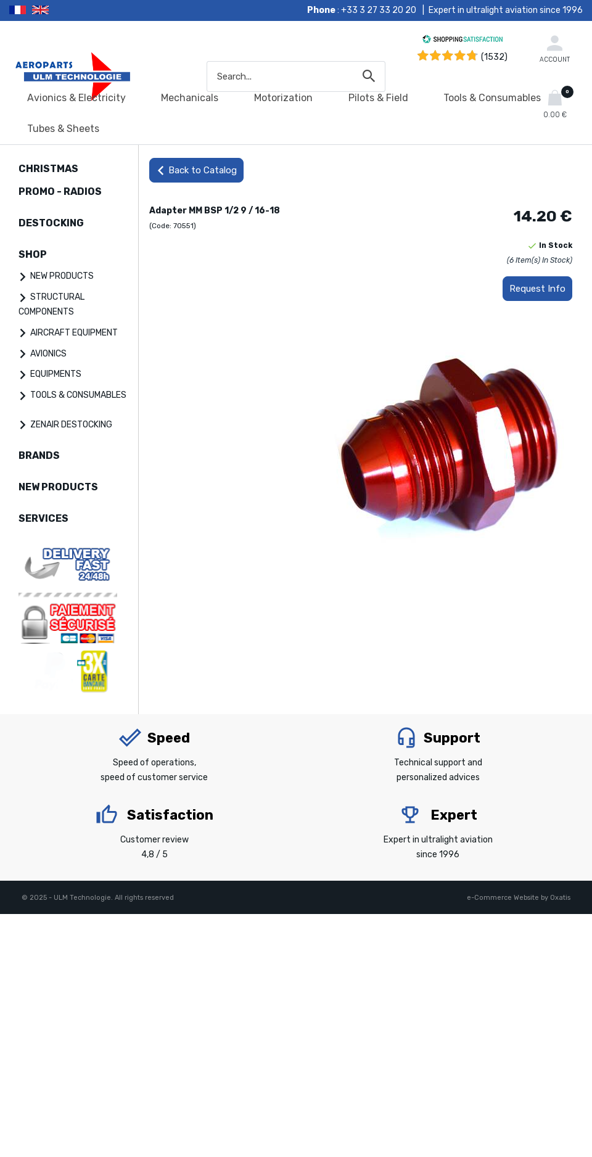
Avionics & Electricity (76, 98)
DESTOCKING (51, 223)
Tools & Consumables (492, 98)
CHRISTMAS (48, 169)
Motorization (283, 98)
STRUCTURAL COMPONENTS (51, 304)
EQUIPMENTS (55, 374)
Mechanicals (189, 98)
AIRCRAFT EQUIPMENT (74, 332)
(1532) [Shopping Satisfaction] (494, 57)
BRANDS (39, 455)
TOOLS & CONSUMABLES (78, 395)
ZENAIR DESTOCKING (71, 424)
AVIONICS (48, 353)
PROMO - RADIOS (60, 191)
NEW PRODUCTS (62, 276)
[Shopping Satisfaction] (462, 41)
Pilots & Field (378, 98)
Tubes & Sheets (63, 128)
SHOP (32, 254)
